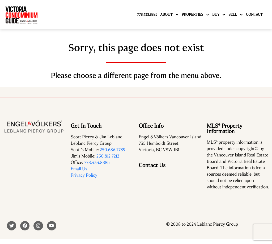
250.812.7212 (107, 156)
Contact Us (152, 165)
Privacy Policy (84, 175)
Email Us (79, 169)
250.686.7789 (112, 149)
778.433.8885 (97, 162)
